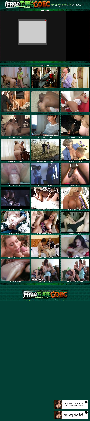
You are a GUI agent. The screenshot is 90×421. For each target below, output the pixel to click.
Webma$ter (62, 300)
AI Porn (70, 4)
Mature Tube (54, 4)
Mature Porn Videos (62, 4)
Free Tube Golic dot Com (63, 3)
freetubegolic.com (29, 300)
